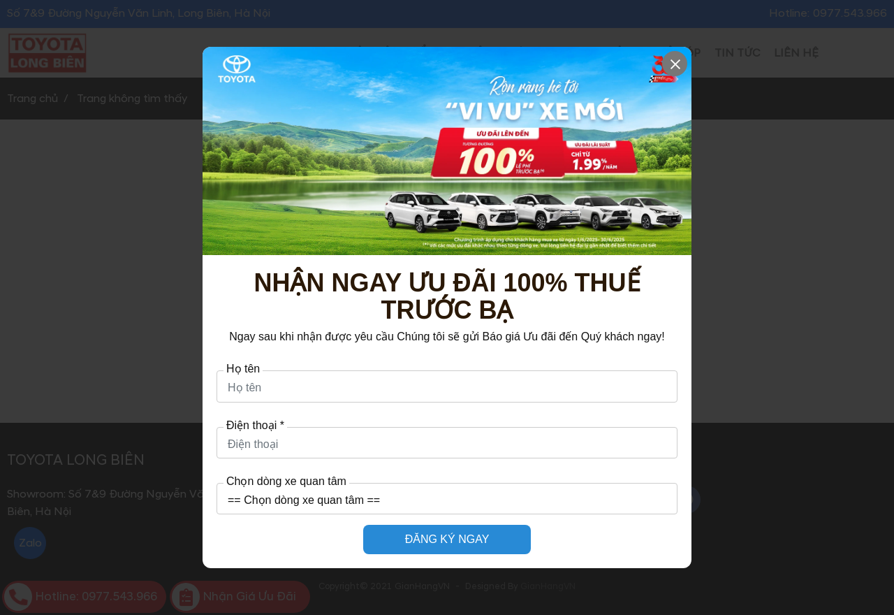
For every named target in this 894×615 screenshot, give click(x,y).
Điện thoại (255, 425)
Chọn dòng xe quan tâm (286, 481)
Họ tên (243, 369)
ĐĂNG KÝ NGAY (447, 539)
